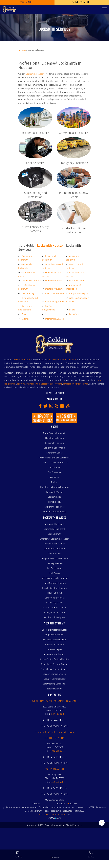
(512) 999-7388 (58, 781)
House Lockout (54, 592)
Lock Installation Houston (54, 587)
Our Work (54, 477)
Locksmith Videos (54, 492)
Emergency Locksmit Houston (54, 558)
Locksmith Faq (54, 496)
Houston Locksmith (54, 437)
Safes (47, 314)
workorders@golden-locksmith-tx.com (54, 732)
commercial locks (53, 280)
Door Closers (75, 314)
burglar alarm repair (78, 293)
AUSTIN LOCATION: (54, 768)
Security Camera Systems (54, 673)
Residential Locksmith (54, 524)
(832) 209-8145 (58, 750)
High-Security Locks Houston (54, 578)
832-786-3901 (57, 713)
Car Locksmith (54, 533)
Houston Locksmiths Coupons (54, 487)
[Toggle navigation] (104, 9)
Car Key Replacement (54, 597)
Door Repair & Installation (54, 607)
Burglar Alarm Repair (54, 634)
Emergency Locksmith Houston (54, 538)
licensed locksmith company (62, 359)
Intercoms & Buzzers (54, 318)
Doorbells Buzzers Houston (54, 629)
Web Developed (59, 814)
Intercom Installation (54, 644)
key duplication (76, 280)
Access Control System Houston (54, 659)
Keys (23, 314)
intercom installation (55, 293)
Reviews (54, 482)
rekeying (21, 383)
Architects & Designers (54, 617)
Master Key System (54, 602)
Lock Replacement (54, 563)
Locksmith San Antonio (54, 447)
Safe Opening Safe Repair (54, 683)
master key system (54, 288)
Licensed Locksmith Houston (54, 462)
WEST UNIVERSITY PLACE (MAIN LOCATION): (54, 701)
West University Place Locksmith (54, 457)
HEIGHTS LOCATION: (54, 738)
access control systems (51, 383)
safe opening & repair (55, 301)
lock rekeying (27, 293)
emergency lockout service (75, 383)
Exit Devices (27, 318)
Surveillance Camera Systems (54, 669)
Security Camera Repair (54, 678)
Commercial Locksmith (54, 528)
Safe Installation (54, 688)
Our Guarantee (54, 472)
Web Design (44, 814)
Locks (72, 309)
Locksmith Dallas (54, 452)
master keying (33, 383)
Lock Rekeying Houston (54, 582)
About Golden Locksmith (54, 433)
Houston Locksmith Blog (54, 511)
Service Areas (54, 467)
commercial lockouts (31, 280)
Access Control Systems (55, 654)
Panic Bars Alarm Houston (54, 639)
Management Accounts (54, 612)
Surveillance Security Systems (54, 664)
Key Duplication (54, 568)
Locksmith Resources (54, 506)
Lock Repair (54, 573)
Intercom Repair (54, 649)
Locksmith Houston (35, 73)
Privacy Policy (54, 501)
